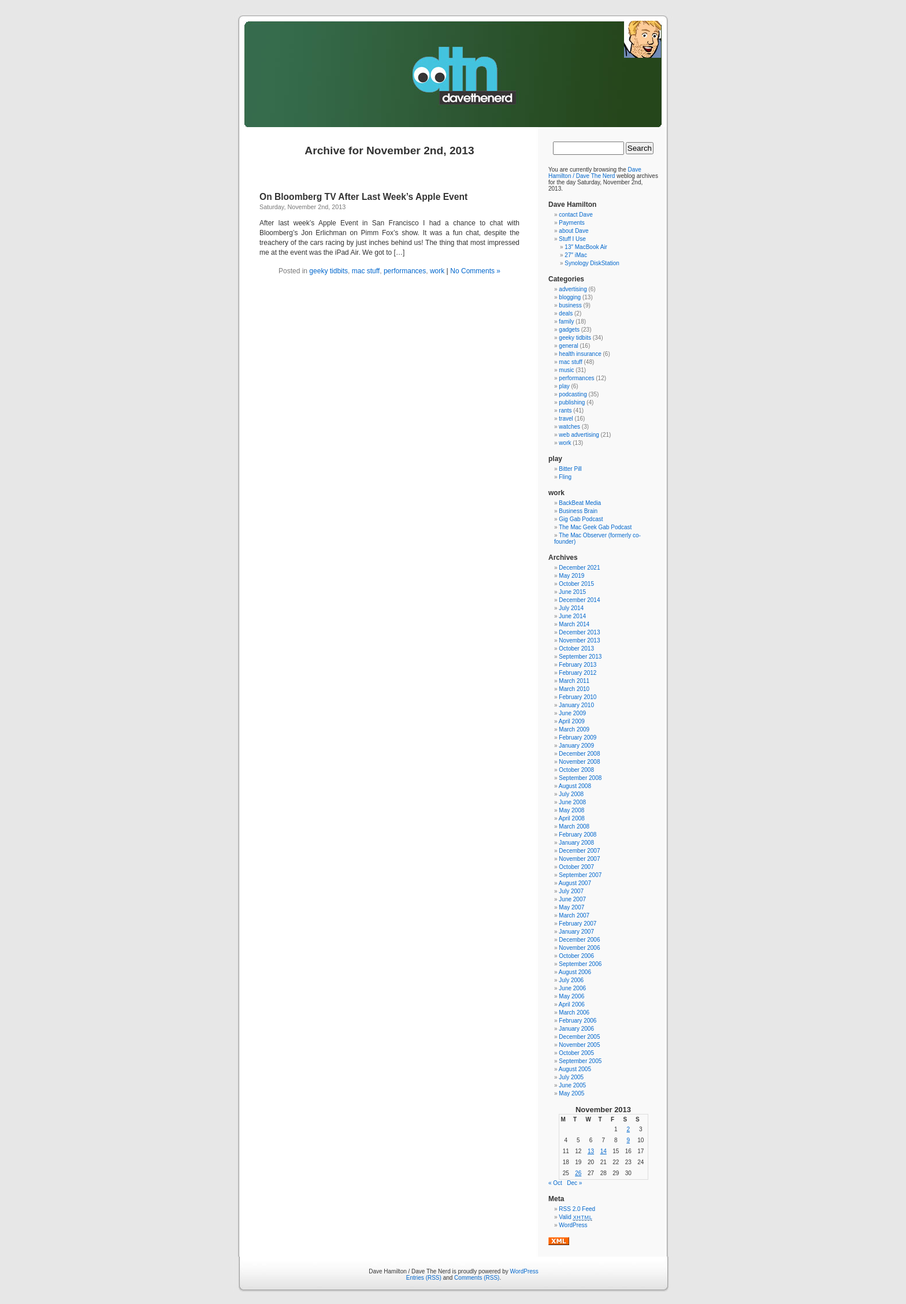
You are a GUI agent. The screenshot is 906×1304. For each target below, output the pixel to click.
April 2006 (572, 1004)
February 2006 (577, 1020)
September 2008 (580, 778)
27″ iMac (576, 255)
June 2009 (572, 713)
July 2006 (571, 980)
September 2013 (580, 656)
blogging (570, 297)
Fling (565, 477)
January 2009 (576, 745)
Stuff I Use (572, 239)
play (564, 386)
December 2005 (579, 1037)
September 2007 (580, 875)
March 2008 (574, 826)
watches (569, 426)
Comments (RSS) (476, 1278)
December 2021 (579, 567)
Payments (571, 223)
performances (405, 271)
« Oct (555, 1183)
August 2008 (575, 786)
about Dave (573, 231)
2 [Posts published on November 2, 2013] (628, 1129)
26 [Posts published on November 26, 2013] (578, 1173)
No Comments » (475, 271)
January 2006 (576, 1029)
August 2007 (575, 883)
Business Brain (578, 511)
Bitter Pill (570, 469)
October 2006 (576, 956)
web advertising (579, 435)
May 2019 (571, 576)
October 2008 (576, 770)
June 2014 (572, 616)
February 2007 (577, 923)
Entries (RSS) (423, 1278)
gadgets (569, 329)
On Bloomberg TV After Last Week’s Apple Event (363, 197)
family (566, 321)
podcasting (572, 394)
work (437, 271)
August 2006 (575, 972)
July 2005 (571, 1077)
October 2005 (576, 1053)
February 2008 (577, 834)
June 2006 (572, 988)
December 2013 (579, 632)
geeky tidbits (328, 271)
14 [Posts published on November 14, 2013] (603, 1151)
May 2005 (571, 1093)
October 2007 (576, 867)
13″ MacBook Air (586, 247)
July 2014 (571, 608)
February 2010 (577, 697)
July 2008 (571, 794)
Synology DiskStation (592, 263)
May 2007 (571, 907)
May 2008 (571, 810)
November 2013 (579, 640)
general (568, 346)
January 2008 (576, 842)
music (566, 370)
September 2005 (580, 1061)
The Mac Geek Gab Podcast (595, 527)
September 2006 (580, 964)
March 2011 (574, 681)
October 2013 (576, 648)
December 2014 (579, 600)
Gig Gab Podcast (581, 519)
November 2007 (579, 859)
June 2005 (572, 1085)
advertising (572, 289)
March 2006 (574, 1012)
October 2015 (576, 584)
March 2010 (574, 689)
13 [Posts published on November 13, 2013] (591, 1151)
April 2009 (572, 721)
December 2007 (579, 851)
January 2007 (576, 931)
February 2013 (577, 665)
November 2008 (579, 762)
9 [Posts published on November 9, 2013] (628, 1140)
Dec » (574, 1183)
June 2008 (572, 802)
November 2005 (579, 1045)
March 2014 (574, 624)
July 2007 (571, 891)
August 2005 (575, 1069)
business (570, 305)
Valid (575, 1217)
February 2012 (577, 673)
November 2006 (579, 948)
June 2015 (572, 592)
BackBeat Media (580, 503)
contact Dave (575, 214)
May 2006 (571, 996)
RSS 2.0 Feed (577, 1209)
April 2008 (572, 818)
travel (566, 418)
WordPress (573, 1225)
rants (565, 410)
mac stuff (366, 271)
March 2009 (574, 729)
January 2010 (576, 705)
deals (566, 313)
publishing (572, 402)
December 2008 (579, 754)
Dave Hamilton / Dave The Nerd (594, 172)
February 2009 (577, 737)
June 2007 (572, 899)
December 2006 (579, 940)
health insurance (580, 354)
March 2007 (574, 915)
